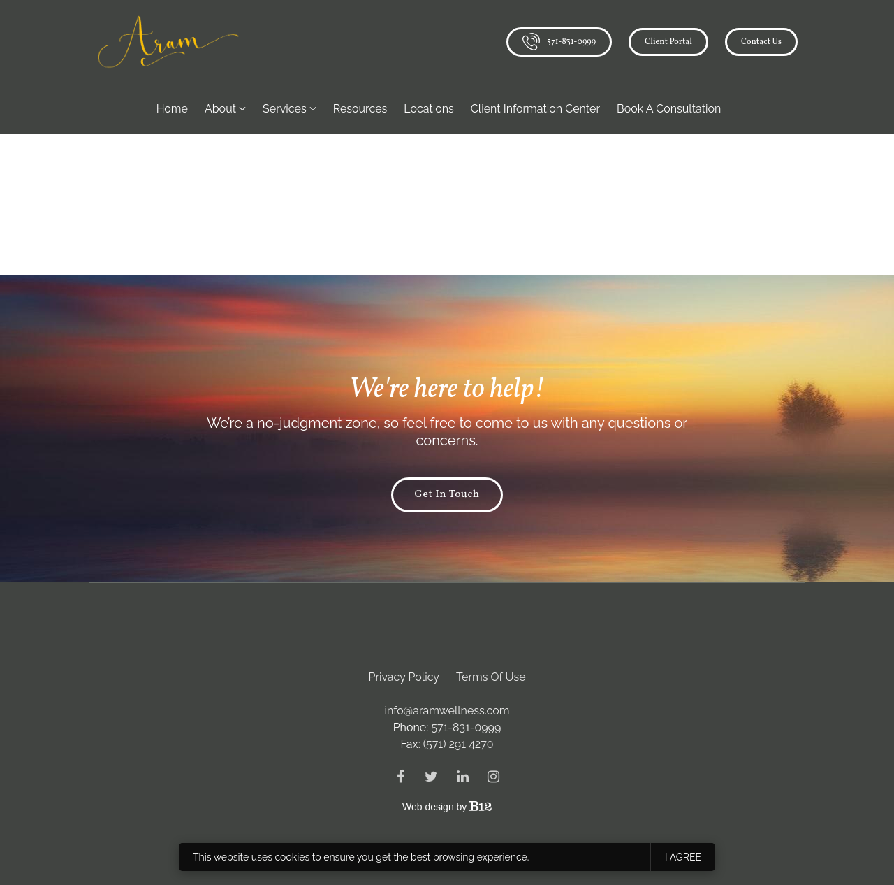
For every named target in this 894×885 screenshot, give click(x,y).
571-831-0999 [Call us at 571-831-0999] (466, 727)
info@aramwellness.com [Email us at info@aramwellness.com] (447, 710)
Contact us (761, 42)
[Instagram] (493, 777)
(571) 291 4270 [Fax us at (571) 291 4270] (458, 744)
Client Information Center (535, 108)
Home (172, 108)
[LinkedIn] (462, 777)
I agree (683, 857)
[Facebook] (401, 777)
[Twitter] (432, 777)
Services (285, 108)
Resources (360, 108)
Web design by (447, 806)
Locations (429, 108)
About (220, 108)
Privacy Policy (403, 677)
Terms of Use (491, 677)
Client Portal (668, 42)
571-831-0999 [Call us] (559, 41)
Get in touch (446, 495)
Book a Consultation (669, 108)
